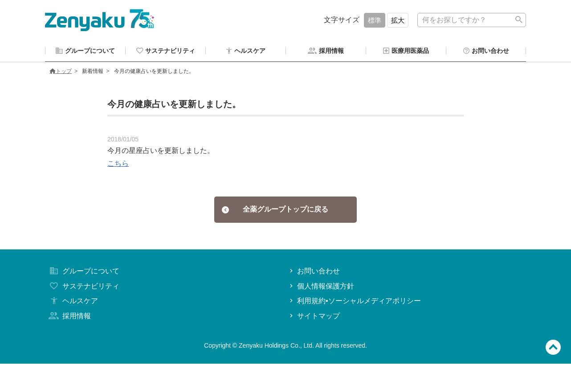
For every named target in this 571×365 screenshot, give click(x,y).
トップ (60, 72)
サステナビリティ (83, 287)
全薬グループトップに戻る (275, 210)
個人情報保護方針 (321, 287)
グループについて (83, 272)
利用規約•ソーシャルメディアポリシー (354, 302)
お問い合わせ (314, 272)
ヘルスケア (72, 302)
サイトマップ (314, 317)
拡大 (397, 20)
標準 (374, 20)
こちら (118, 164)
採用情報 (69, 317)
